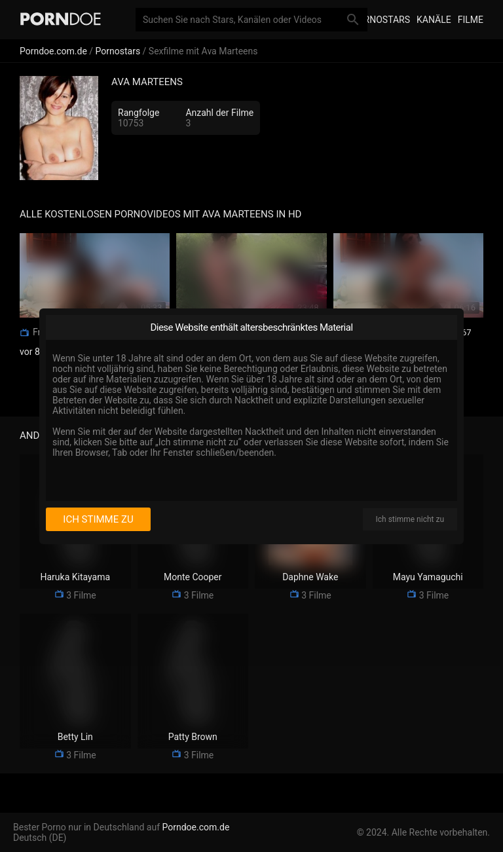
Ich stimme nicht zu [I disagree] (410, 519)
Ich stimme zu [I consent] (98, 519)
